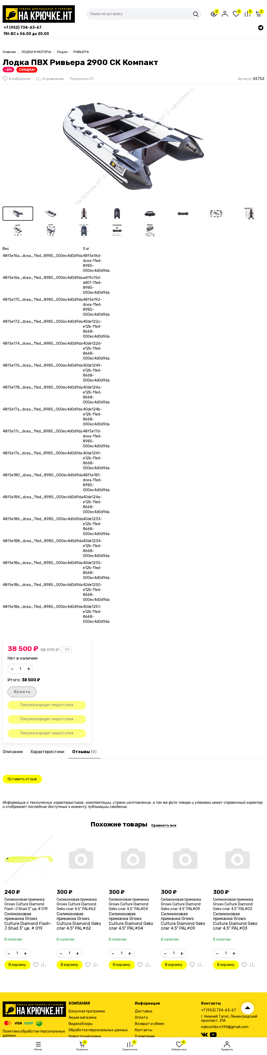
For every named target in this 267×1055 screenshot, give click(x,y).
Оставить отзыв (22, 779)
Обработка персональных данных (98, 1030)
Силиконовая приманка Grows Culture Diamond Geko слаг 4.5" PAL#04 (129, 904)
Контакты (143, 1030)
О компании (145, 1036)
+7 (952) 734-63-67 (218, 1010)
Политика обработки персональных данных (34, 1033)
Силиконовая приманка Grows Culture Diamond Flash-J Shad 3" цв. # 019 (26, 904)
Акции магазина (82, 1017)
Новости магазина (85, 1036)
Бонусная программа (87, 1011)
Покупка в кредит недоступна (46, 705)
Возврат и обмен (149, 1024)
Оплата (141, 1017)
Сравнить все (164, 826)
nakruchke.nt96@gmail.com (224, 1027)
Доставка (143, 1011)
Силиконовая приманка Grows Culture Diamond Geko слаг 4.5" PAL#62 (77, 904)
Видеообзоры (81, 1024)
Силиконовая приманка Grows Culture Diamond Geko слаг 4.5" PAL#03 (233, 904)
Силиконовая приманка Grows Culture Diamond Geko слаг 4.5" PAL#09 (181, 904)
